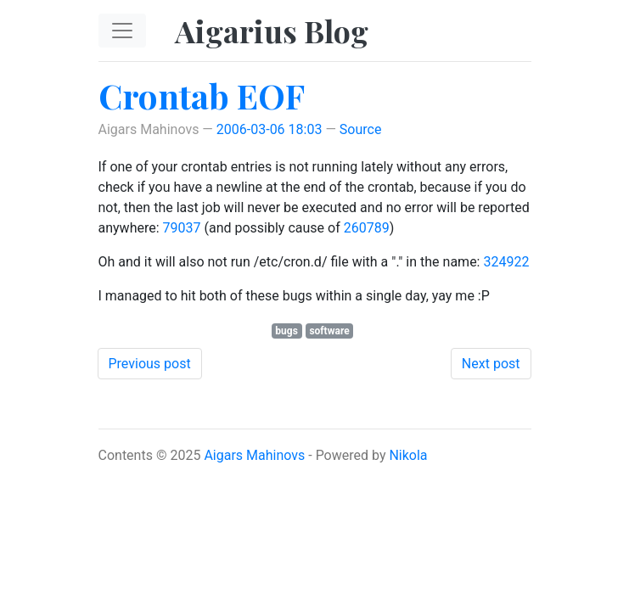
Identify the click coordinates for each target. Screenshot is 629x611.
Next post (491, 364)
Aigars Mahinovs (254, 455)
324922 (506, 262)
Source (361, 129)
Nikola (408, 455)
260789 (367, 228)
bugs (286, 331)
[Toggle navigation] (122, 31)
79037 (182, 228)
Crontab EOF (201, 95)
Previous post (150, 364)
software (329, 331)
